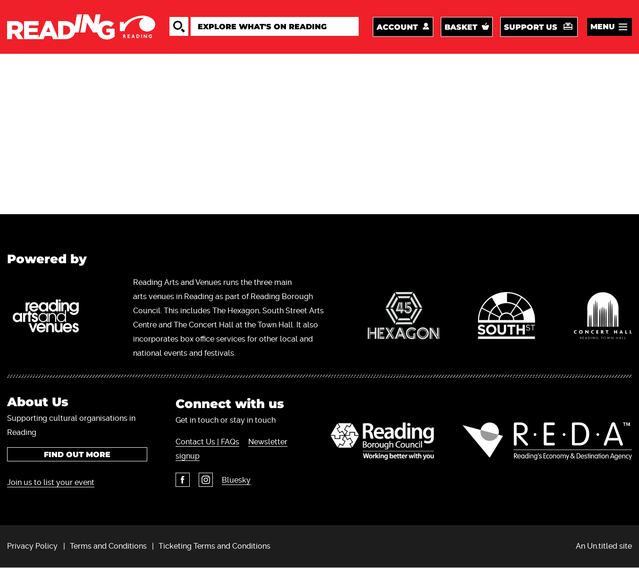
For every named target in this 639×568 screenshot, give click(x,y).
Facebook (183, 480)
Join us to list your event (50, 482)
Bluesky (236, 480)
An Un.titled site (604, 546)
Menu (602, 26)
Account (397, 27)
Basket (461, 27)
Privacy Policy (32, 546)
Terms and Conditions (108, 546)
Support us (530, 27)
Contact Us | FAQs (207, 441)
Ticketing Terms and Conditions (214, 546)
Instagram (206, 480)
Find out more (77, 454)
